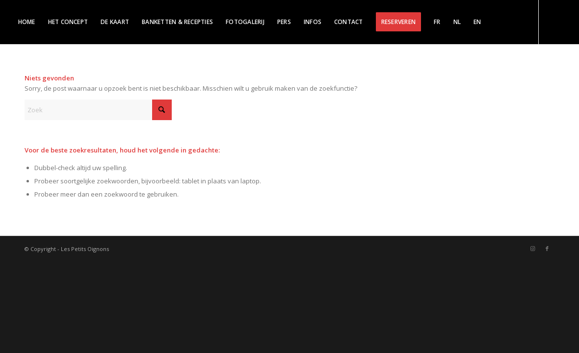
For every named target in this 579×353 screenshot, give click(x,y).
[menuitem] (27, 22)
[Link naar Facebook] (29, 65)
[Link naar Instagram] (14, 65)
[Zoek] (98, 110)
